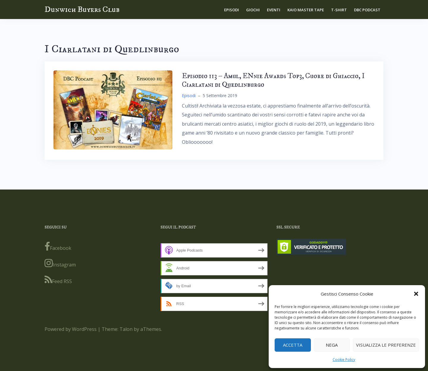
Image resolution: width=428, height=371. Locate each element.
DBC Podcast (367, 9)
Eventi (273, 9)
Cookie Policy (344, 359)
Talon (126, 329)
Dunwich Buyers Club (82, 9)
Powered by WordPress (71, 329)
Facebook (58, 246)
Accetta (292, 345)
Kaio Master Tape (305, 9)
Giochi (253, 9)
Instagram (60, 263)
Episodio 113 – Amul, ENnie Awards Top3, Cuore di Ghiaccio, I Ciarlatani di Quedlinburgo (273, 80)
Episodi (231, 9)
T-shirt (339, 9)
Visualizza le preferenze (386, 345)
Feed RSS (58, 280)
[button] (416, 294)
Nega (332, 345)
